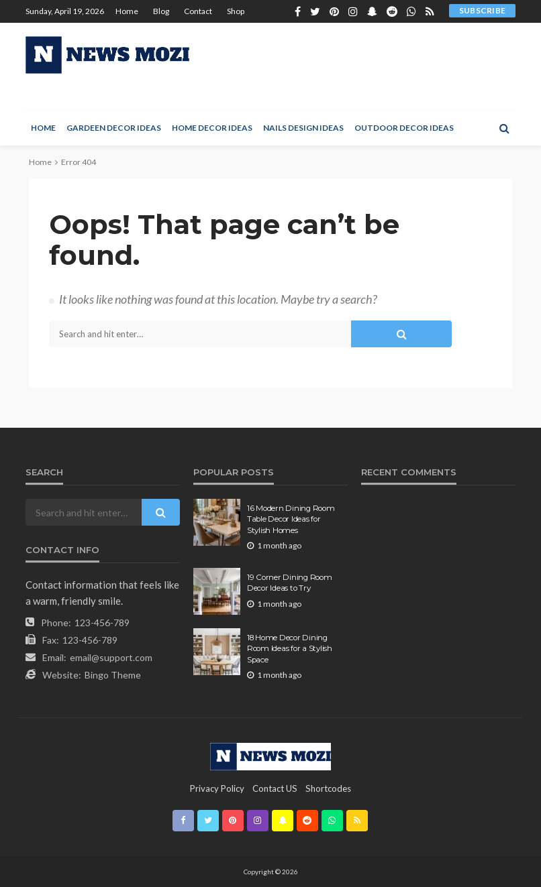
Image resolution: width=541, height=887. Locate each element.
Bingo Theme (113, 675)
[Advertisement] (352, 66)
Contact (198, 11)
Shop (235, 11)
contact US (274, 788)
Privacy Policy (217, 788)
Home (126, 11)
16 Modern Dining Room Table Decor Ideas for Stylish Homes (291, 519)
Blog (161, 11)
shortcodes (328, 788)
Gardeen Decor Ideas (113, 128)
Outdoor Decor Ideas (404, 128)
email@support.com (111, 657)
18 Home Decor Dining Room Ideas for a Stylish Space (289, 648)
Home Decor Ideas (212, 128)
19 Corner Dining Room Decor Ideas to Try (289, 583)
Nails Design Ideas (303, 128)
